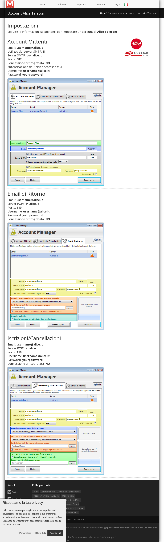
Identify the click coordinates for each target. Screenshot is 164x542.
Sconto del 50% (73, 500)
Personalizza (25, 533)
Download (62, 491)
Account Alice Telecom (26, 13)
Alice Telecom (149, 13)
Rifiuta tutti (40, 533)
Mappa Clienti (72, 504)
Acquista (55, 495)
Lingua (121, 5)
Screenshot (74, 491)
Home (42, 4)
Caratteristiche (48, 491)
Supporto (81, 4)
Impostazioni (68, 495)
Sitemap (80, 508)
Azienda (101, 4)
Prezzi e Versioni (41, 495)
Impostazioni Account (130, 13)
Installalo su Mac (70, 512)
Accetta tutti (55, 533)
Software (61, 4)
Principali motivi (66, 508)
